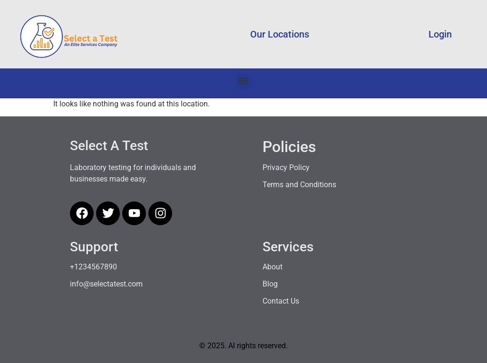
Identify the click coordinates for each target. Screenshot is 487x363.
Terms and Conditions (299, 184)
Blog (270, 283)
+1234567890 (93, 266)
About (272, 266)
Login (440, 34)
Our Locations (279, 34)
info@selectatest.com (106, 283)
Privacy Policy (286, 167)
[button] (244, 81)
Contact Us (281, 301)
